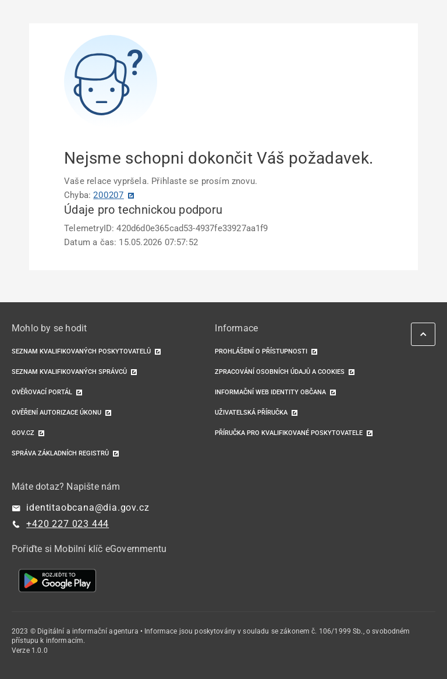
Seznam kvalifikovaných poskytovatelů (81, 351)
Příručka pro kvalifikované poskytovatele (289, 433)
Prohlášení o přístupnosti (261, 351)
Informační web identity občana (270, 392)
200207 (108, 195)
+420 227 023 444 (67, 523)
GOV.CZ (23, 433)
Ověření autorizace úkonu (56, 412)
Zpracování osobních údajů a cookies (280, 372)
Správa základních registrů (60, 453)
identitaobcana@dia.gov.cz (87, 507)
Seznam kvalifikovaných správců (69, 372)
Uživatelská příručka (251, 412)
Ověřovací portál (42, 392)
